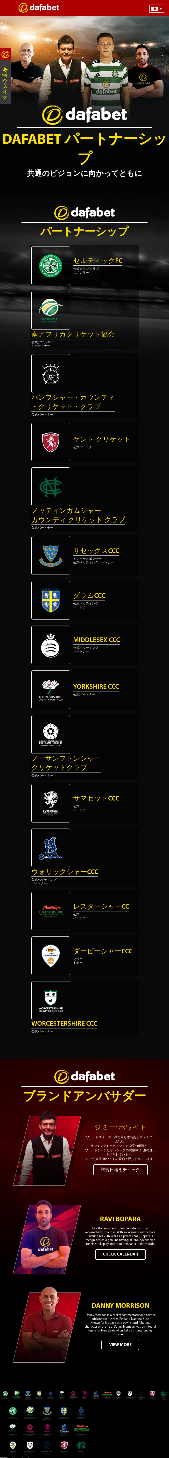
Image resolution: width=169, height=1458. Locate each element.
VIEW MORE (120, 1345)
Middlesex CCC (96, 640)
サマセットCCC (96, 798)
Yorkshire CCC (96, 687)
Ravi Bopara (120, 1219)
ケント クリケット (102, 439)
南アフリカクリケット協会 (73, 334)
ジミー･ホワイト (120, 1127)
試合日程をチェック (120, 1170)
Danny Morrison (120, 1306)
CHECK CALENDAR (120, 1254)
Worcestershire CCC (64, 1024)
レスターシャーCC (101, 907)
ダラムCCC (89, 596)
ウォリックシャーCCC (64, 872)
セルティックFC (97, 261)
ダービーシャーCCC (103, 951)
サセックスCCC (96, 551)
